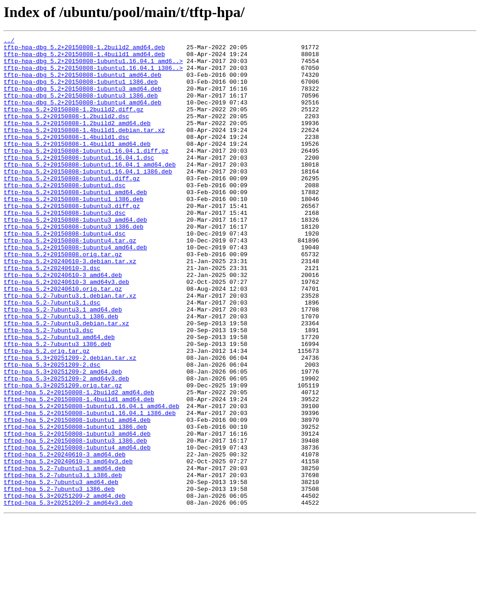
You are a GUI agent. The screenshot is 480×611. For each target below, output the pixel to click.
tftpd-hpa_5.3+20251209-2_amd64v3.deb (68, 596)
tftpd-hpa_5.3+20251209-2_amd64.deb (64, 588)
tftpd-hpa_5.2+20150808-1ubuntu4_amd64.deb (77, 530)
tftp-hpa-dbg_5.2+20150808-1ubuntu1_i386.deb (81, 91)
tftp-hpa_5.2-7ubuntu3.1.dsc (52, 356)
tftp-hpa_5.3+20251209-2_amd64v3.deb (66, 447)
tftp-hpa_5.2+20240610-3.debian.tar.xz (70, 306)
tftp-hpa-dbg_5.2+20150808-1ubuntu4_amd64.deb (82, 116)
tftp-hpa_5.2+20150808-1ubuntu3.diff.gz (72, 240)
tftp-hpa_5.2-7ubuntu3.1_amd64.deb (63, 364)
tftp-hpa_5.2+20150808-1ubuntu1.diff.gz (72, 207)
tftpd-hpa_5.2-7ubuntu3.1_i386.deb (63, 563)
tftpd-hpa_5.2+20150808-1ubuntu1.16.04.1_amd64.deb (91, 480)
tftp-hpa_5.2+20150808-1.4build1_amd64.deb (77, 165)
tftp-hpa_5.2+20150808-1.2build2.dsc (66, 132)
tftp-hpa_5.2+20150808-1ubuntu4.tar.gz (70, 281)
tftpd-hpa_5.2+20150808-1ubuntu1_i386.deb (75, 505)
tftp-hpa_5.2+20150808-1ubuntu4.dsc (64, 273)
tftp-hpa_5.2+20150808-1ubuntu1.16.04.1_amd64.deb (89, 190)
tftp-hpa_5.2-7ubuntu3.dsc (48, 389)
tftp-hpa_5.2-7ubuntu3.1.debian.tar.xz (70, 348)
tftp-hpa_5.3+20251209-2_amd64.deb (63, 439)
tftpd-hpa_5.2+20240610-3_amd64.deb (64, 538)
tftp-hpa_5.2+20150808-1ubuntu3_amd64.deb (75, 257)
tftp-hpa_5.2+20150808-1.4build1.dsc (66, 157)
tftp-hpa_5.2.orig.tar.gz (47, 414)
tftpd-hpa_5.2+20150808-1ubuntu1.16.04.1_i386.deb (89, 488)
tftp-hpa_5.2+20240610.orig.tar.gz (63, 339)
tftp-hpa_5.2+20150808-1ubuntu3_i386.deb (73, 265)
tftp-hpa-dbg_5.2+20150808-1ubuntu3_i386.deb (81, 108)
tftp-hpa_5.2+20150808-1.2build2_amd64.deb (77, 141)
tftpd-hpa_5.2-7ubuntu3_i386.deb (59, 580)
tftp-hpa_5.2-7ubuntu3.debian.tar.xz (66, 381)
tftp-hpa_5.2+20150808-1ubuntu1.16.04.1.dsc (79, 182)
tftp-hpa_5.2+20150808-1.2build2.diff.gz (73, 124)
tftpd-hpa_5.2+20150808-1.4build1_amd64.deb (79, 472)
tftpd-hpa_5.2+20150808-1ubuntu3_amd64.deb (77, 513)
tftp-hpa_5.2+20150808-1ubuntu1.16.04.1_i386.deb (88, 199)
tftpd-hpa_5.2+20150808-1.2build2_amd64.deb (79, 464)
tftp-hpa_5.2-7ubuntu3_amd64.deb (59, 397)
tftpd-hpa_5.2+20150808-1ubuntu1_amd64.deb (77, 497)
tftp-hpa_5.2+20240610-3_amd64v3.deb (66, 331)
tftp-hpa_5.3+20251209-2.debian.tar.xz (70, 422)
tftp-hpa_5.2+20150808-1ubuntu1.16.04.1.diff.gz (86, 174)
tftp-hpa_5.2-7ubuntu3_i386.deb (57, 406)
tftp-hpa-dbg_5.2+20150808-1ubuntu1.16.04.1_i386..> (93, 74)
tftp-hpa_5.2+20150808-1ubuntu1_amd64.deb (75, 223)
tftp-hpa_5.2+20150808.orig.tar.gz (63, 298)
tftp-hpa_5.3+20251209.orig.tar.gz (63, 455)
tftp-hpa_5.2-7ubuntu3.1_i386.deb (61, 373)
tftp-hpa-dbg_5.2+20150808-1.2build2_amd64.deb (84, 50)
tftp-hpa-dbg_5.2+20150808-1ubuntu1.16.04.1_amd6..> (93, 66)
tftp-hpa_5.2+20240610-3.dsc (52, 315)
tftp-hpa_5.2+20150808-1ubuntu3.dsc (64, 248)
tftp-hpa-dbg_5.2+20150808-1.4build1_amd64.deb (84, 58)
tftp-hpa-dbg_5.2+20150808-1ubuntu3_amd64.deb (82, 99)
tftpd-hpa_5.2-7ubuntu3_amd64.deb (61, 571)
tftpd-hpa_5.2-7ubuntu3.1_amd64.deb (64, 555)
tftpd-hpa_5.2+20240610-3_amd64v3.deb (68, 546)
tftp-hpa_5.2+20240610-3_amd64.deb (63, 323)
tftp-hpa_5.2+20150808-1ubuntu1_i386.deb (73, 232)
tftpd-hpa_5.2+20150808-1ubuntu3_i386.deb (75, 522)
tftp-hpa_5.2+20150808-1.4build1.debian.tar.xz (84, 149)
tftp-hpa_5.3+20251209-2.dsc (52, 431)
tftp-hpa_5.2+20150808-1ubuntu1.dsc (64, 215)
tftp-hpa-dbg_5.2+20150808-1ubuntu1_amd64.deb (82, 83)
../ (9, 41)
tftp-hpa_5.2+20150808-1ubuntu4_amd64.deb (75, 290)
